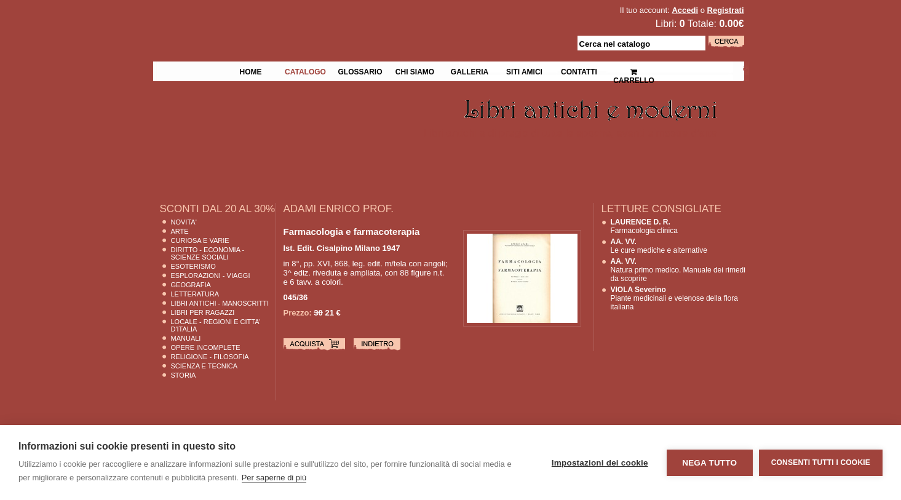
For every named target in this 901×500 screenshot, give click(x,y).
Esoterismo (193, 266)
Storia (183, 375)
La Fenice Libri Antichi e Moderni (260, 18)
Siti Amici (524, 71)
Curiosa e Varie (200, 240)
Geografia (191, 284)
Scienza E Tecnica (204, 366)
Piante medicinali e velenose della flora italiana (674, 298)
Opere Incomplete (205, 347)
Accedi (685, 10)
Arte (180, 231)
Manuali (186, 338)
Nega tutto (709, 462)
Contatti (579, 71)
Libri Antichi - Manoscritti (220, 303)
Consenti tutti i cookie (820, 462)
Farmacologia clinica (644, 226)
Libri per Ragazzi (203, 312)
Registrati (725, 10)
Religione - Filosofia (210, 356)
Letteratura (195, 294)
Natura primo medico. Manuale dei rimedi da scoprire (678, 270)
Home (251, 71)
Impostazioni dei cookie (600, 462)
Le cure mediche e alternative (659, 246)
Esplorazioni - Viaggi (210, 275)
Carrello (633, 71)
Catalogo (305, 71)
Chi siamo (414, 71)
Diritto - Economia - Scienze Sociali (208, 253)
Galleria (469, 71)
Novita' (184, 222)
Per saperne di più (274, 477)
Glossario (360, 71)
